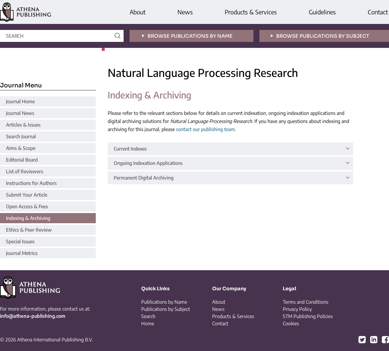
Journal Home (20, 101)
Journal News (20, 113)
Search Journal (21, 136)
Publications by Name (164, 302)
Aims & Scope (20, 148)
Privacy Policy (297, 309)
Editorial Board (22, 160)
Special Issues (20, 241)
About (137, 12)
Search (148, 316)
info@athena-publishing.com (32, 316)
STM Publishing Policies (308, 316)
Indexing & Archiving (28, 218)
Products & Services (251, 12)
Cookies (291, 323)
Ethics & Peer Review (29, 230)
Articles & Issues (23, 125)
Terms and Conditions (305, 302)
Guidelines (322, 12)
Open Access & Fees (27, 206)
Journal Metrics (21, 253)
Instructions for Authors (31, 183)
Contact (378, 12)
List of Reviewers (24, 171)
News (185, 12)
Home (147, 323)
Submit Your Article (26, 195)
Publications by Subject (165, 309)
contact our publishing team (205, 129)
